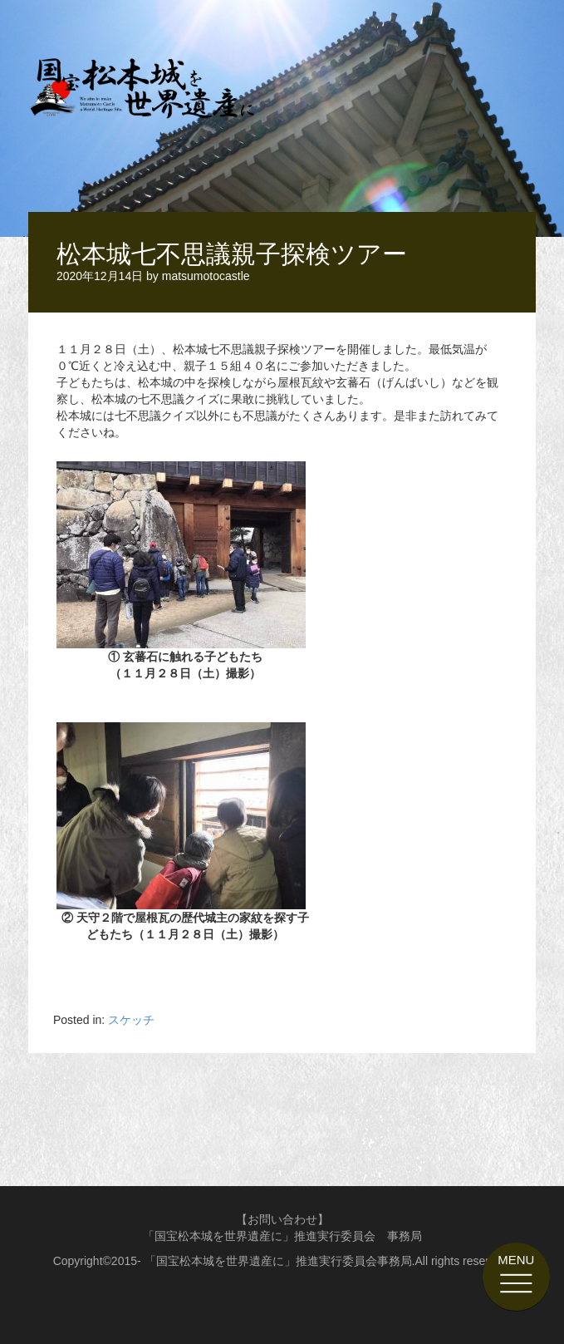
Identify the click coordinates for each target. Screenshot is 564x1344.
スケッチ (131, 1019)
